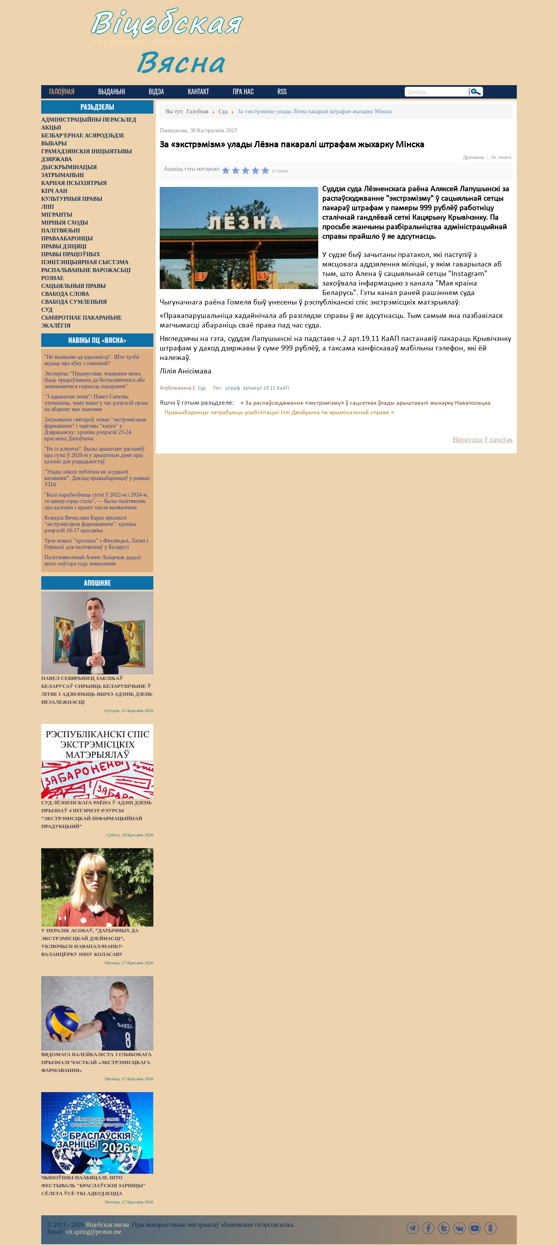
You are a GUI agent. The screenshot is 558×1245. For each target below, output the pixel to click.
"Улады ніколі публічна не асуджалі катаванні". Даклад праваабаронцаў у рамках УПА (97, 478)
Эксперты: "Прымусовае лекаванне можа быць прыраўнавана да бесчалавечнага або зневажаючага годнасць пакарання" (94, 380)
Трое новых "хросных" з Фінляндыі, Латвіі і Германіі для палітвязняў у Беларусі (96, 544)
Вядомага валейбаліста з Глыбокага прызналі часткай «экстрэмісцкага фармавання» (96, 1062)
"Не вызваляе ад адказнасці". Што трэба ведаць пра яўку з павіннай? (91, 360)
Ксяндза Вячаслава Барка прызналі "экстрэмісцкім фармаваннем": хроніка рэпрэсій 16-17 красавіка (90, 524)
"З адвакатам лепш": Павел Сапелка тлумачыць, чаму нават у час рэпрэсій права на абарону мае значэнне (96, 403)
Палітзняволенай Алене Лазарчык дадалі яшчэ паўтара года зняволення (92, 560)
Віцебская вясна (107, 1224)
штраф (232, 388)
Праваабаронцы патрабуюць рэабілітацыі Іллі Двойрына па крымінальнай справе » (279, 412)
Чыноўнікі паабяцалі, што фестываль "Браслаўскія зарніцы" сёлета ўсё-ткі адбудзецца (93, 1185)
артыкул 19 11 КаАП (266, 388)
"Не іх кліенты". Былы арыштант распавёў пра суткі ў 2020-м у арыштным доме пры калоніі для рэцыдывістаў (94, 455)
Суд (202, 388)
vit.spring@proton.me (94, 1231)
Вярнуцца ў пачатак (483, 440)
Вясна (180, 61)
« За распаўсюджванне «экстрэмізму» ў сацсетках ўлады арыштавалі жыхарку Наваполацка (366, 403)
